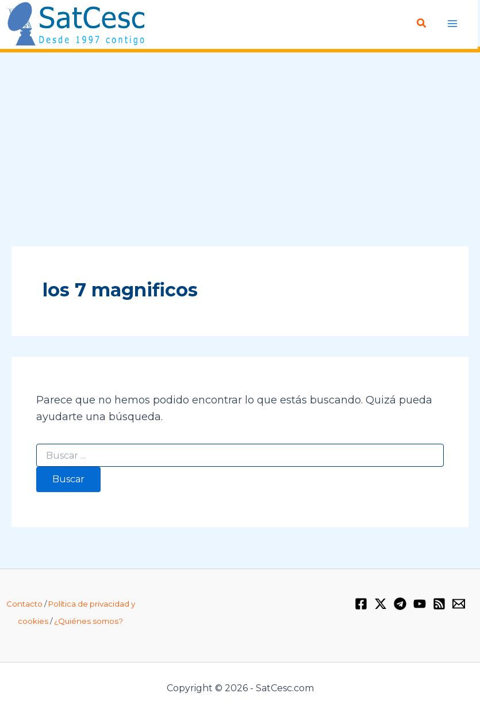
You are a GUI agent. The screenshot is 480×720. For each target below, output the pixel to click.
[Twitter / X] (380, 603)
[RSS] (439, 603)
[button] (422, 23)
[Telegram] (400, 603)
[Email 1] (458, 603)
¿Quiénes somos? (88, 621)
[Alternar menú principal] (452, 23)
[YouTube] (419, 603)
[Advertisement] (240, 150)
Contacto (24, 603)
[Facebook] (361, 603)
